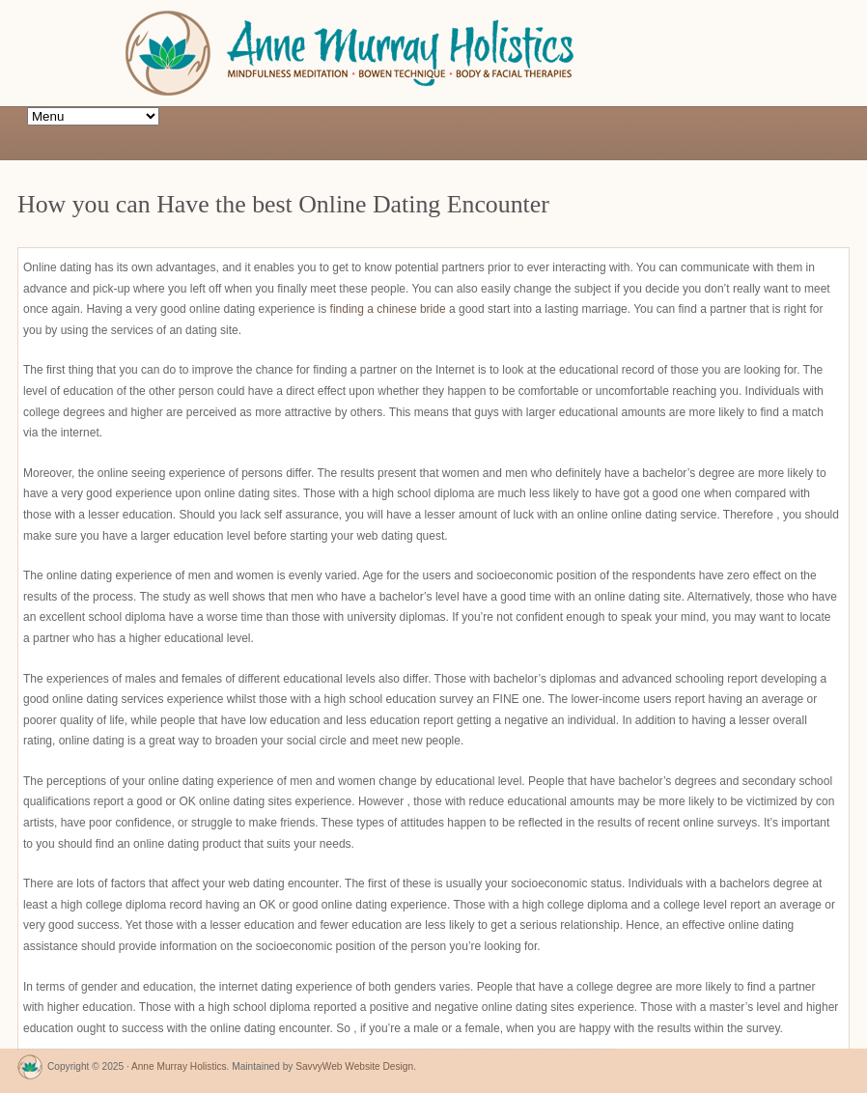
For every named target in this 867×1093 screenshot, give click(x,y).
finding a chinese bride (388, 309)
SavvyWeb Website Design (354, 1066)
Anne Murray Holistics (179, 1066)
